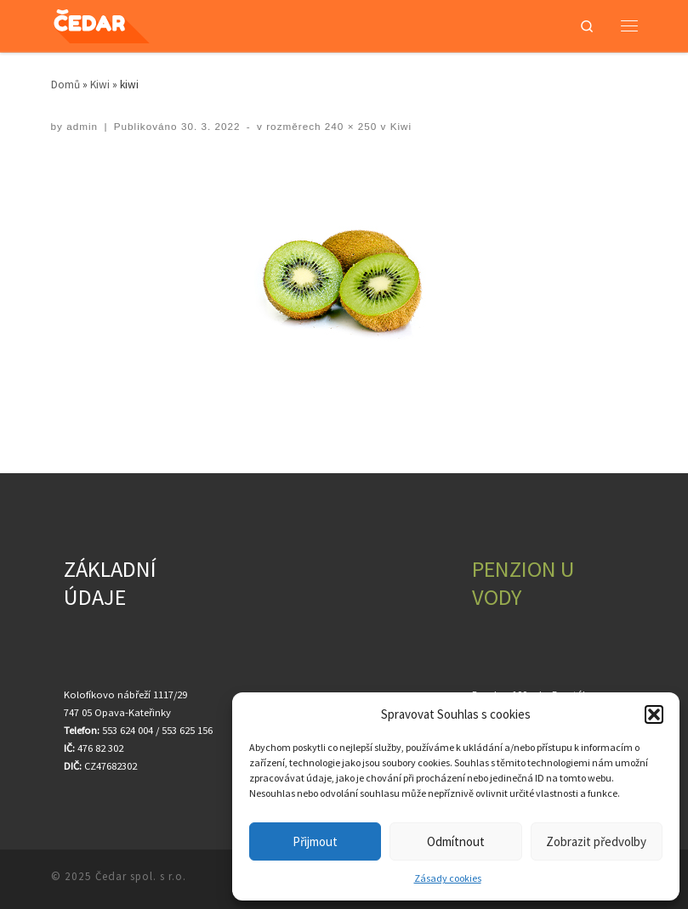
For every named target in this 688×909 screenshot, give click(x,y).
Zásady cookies (447, 878)
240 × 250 (349, 126)
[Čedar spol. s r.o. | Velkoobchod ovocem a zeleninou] (116, 23)
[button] (653, 714)
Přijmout (315, 841)
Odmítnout (456, 841)
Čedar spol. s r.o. (140, 876)
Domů (65, 84)
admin (82, 126)
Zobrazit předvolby (596, 841)
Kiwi (100, 84)
